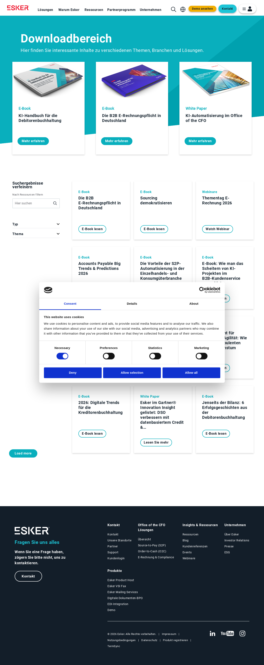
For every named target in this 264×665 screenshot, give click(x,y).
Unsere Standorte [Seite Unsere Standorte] (119, 540)
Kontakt (28, 576)
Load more (23, 453)
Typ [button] (15, 224)
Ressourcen (94, 10)
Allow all (191, 372)
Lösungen (45, 10)
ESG (227, 552)
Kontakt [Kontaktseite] (113, 534)
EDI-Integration (117, 604)
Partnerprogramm (121, 10)
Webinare (189, 558)
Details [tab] (132, 303)
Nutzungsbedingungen (121, 640)
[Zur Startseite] (32, 531)
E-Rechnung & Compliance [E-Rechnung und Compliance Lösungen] (156, 557)
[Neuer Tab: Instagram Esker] (242, 634)
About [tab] (193, 303)
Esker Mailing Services (122, 592)
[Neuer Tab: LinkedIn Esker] (212, 634)
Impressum (169, 634)
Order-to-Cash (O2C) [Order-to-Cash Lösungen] (152, 551)
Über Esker (231, 534)
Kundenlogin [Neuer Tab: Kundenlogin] (116, 558)
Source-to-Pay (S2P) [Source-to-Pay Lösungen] (152, 545)
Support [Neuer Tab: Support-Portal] (113, 552)
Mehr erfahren (33, 141)
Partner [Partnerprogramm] (112, 546)
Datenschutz (149, 640)
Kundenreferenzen (195, 546)
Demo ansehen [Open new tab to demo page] (202, 9)
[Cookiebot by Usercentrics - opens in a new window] (202, 290)
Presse (229, 546)
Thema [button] (18, 234)
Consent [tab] (70, 303)
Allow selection (132, 372)
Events (187, 552)
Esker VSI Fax (116, 586)
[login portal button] (247, 8)
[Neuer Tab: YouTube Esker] (227, 634)
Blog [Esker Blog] (186, 540)
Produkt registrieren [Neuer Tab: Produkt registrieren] (175, 640)
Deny (73, 372)
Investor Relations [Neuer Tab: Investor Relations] (236, 540)
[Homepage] (19, 8)
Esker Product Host (120, 580)
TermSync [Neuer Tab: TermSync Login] (113, 646)
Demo (111, 610)
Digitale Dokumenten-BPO (125, 598)
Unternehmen (150, 10)
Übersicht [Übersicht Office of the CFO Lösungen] (144, 539)
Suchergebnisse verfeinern (27, 185)
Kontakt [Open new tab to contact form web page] (227, 9)
